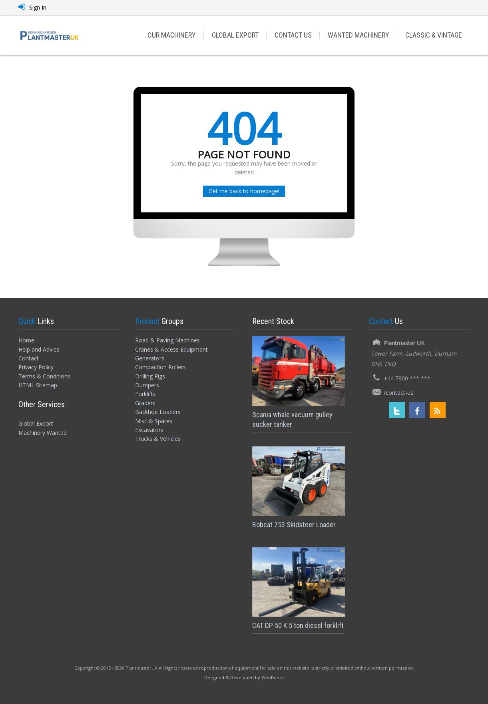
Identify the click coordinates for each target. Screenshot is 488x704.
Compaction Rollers (160, 367)
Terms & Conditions (44, 376)
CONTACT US (293, 35)
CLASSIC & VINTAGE (433, 35)
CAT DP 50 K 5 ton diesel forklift (298, 625)
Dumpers (147, 385)
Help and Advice (39, 349)
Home (26, 340)
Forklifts (145, 394)
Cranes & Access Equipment (171, 349)
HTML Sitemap (37, 385)
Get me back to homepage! (244, 191)
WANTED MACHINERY (358, 35)
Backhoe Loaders (158, 412)
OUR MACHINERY (171, 35)
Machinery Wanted (42, 432)
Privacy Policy (36, 367)
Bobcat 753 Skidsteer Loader (294, 524)
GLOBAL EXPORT (235, 35)
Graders (145, 403)
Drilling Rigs (150, 376)
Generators (149, 358)
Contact (28, 358)
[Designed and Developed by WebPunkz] (244, 677)
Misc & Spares (153, 421)
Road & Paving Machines (167, 340)
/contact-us (398, 392)
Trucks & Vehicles (158, 438)
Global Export (35, 423)
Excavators (149, 430)
